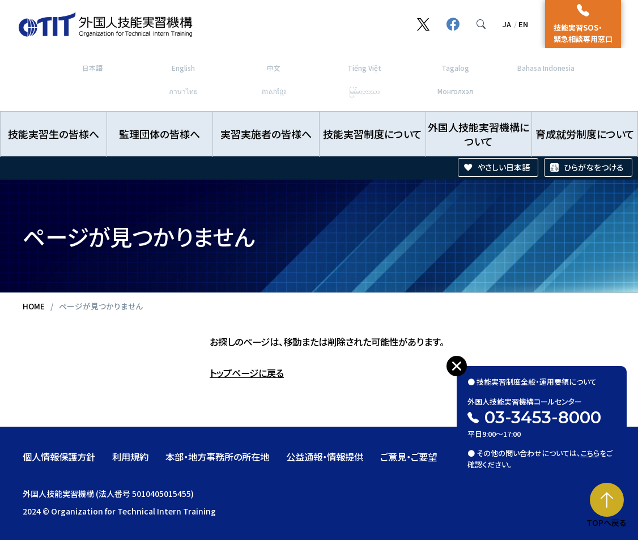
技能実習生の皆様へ (53, 133)
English (183, 68)
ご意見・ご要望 (408, 457)
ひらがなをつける (594, 167)
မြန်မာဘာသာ (364, 91)
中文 (273, 68)
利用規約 (130, 457)
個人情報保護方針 (59, 457)
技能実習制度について (372, 133)
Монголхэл (455, 91)
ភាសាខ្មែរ (274, 91)
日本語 (92, 68)
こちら (590, 445)
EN (523, 24)
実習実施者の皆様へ (266, 133)
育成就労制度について (585, 133)
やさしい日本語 (504, 167)
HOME (34, 306)
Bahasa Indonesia (546, 68)
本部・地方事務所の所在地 (217, 457)
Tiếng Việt (364, 68)
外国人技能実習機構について (478, 134)
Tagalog (455, 68)
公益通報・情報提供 (324, 457)
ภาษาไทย (183, 91)
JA (507, 24)
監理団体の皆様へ (159, 133)
